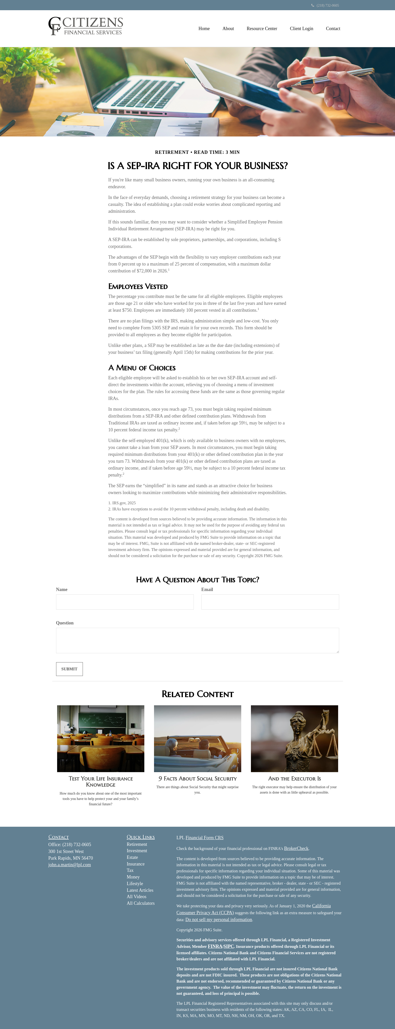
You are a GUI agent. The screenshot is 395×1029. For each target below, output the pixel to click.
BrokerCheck (296, 848)
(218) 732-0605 (325, 5)
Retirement (137, 844)
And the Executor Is (294, 778)
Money (133, 877)
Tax (130, 870)
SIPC (229, 946)
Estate (132, 857)
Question (65, 622)
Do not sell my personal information (218, 919)
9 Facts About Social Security (198, 778)
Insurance (136, 864)
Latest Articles (140, 890)
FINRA (215, 946)
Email (207, 589)
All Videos (136, 896)
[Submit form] (69, 669)
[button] (228, 28)
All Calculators (141, 903)
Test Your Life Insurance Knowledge (101, 781)
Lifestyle (135, 883)
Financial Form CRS (205, 837)
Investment (137, 850)
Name (62, 589)
